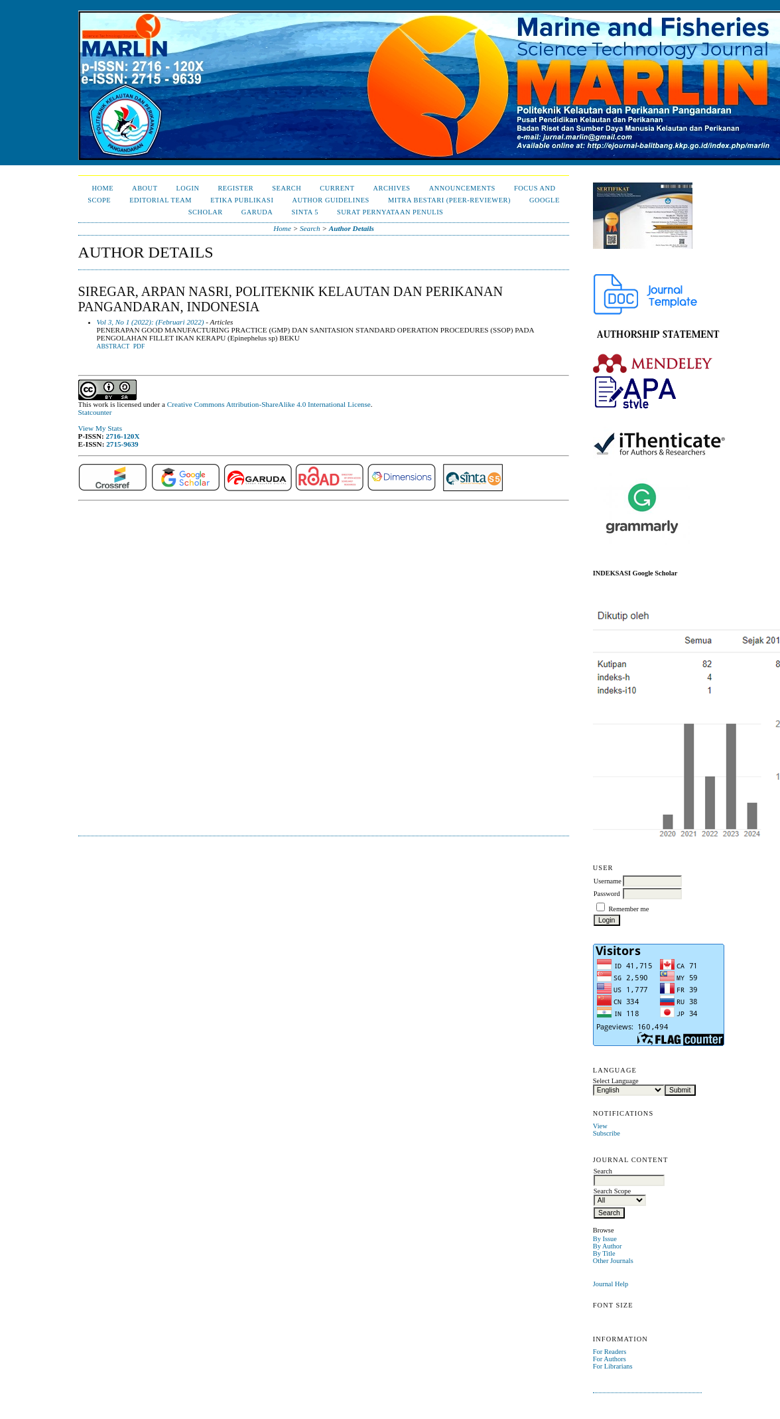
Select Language (616, 1080)
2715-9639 (122, 444)
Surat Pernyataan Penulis (390, 212)
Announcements (462, 188)
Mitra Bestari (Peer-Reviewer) (449, 200)
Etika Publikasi (241, 200)
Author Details (351, 228)
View (600, 1126)
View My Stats (100, 428)
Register (235, 188)
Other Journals (613, 1260)
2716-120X (123, 436)
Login (188, 188)
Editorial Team (160, 200)
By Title (604, 1253)
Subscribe (606, 1133)
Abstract (113, 346)
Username (607, 881)
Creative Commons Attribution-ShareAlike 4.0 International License (269, 404)
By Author (607, 1246)
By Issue (605, 1238)
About (144, 188)
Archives (392, 188)
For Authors (609, 1359)
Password (607, 893)
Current (337, 188)
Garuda (257, 212)
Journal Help (610, 1284)
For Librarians (613, 1366)
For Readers (610, 1351)
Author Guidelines (330, 200)
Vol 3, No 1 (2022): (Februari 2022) (150, 322)
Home (102, 188)
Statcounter (95, 412)
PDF (139, 346)
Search (286, 188)
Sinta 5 (304, 212)
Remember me (628, 909)
